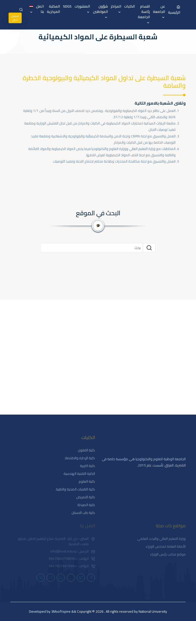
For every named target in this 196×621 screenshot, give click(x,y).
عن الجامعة (159, 12)
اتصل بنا (40, 9)
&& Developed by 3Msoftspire (52, 611)
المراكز (116, 9)
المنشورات (82, 9)
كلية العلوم (87, 481)
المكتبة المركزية (53, 9)
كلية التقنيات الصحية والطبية (75, 489)
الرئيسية (174, 9)
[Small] (91, 247)
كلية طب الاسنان (83, 512)
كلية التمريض (85, 497)
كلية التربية (87, 466)
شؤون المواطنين (100, 12)
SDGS (67, 6)
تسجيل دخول (15, 18)
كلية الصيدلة (86, 505)
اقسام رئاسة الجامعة (144, 15)
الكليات (129, 6)
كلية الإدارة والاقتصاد (79, 458)
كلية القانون (86, 450)
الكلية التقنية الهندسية (79, 473)
